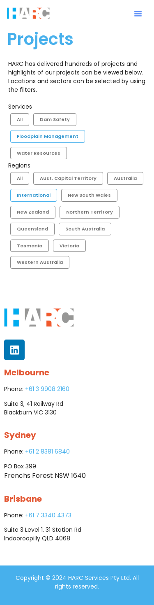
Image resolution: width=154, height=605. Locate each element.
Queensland (32, 229)
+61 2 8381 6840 (47, 451)
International (34, 195)
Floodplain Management (47, 136)
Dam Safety (55, 119)
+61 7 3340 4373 (48, 515)
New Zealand (33, 212)
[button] (138, 13)
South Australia (85, 229)
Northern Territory (89, 212)
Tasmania (29, 245)
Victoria (69, 245)
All (20, 119)
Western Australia (40, 262)
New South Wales (89, 195)
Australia (125, 178)
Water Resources (38, 153)
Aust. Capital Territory (68, 178)
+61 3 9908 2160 (47, 389)
